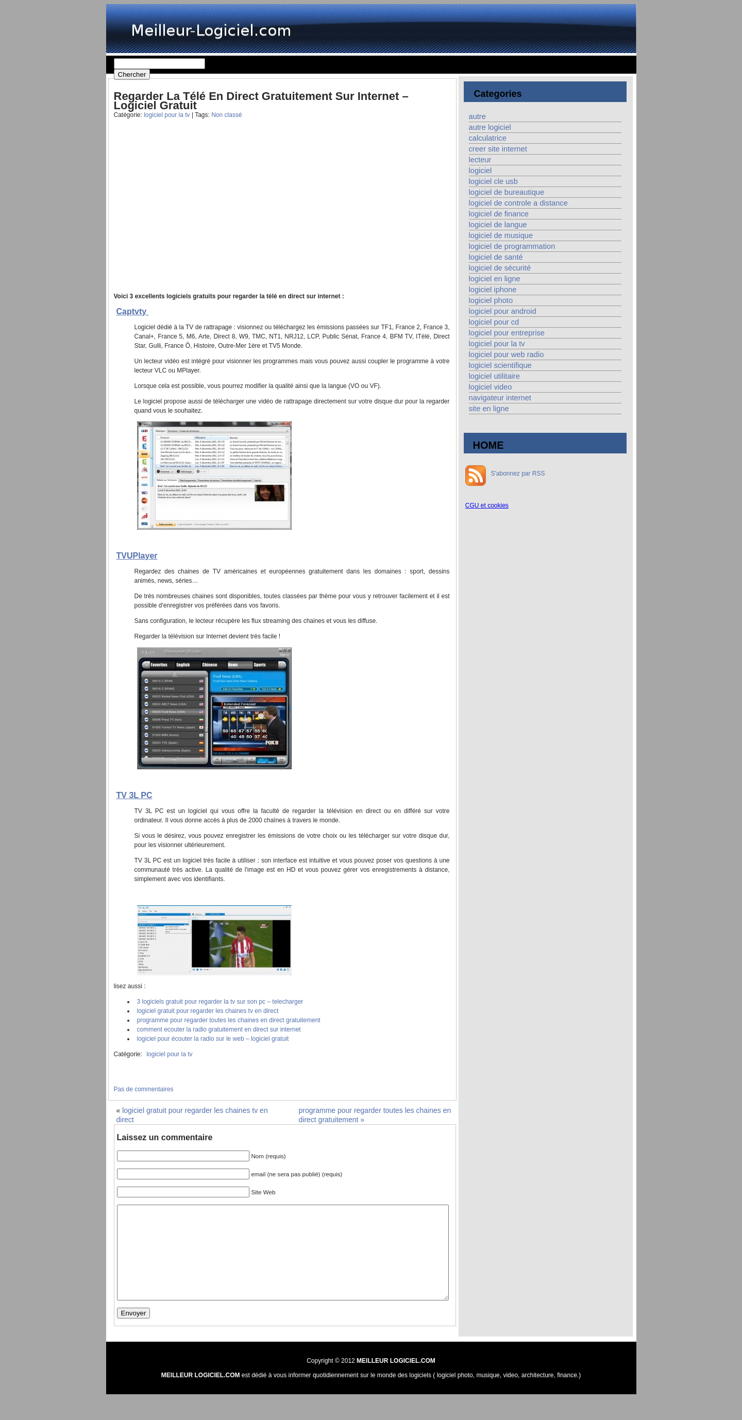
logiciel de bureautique (507, 192)
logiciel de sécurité (500, 268)
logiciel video (490, 387)
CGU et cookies (487, 505)
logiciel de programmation (512, 246)
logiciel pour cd (494, 322)
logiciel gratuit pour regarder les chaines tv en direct (208, 1011)
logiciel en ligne (494, 279)
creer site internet (498, 149)
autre (477, 116)
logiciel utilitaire (494, 376)
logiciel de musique (501, 235)
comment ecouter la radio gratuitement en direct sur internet (219, 1029)
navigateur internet (500, 398)
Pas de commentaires (144, 1089)
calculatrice (488, 138)
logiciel (480, 170)
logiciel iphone (493, 289)
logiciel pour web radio (506, 354)
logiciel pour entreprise (507, 333)
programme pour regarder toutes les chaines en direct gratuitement (229, 1020)
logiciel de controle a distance (518, 203)
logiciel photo (491, 300)
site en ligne (489, 408)
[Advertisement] (195, 213)
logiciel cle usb (493, 181)
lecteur (480, 160)
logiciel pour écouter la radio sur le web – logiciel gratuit (213, 1038)
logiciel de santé (496, 257)
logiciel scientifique (500, 365)
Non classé (226, 115)
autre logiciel (490, 127)
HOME (488, 445)
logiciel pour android (502, 311)
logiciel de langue (498, 225)
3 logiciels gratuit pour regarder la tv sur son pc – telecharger (220, 1001)
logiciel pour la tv (167, 115)
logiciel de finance (499, 214)
